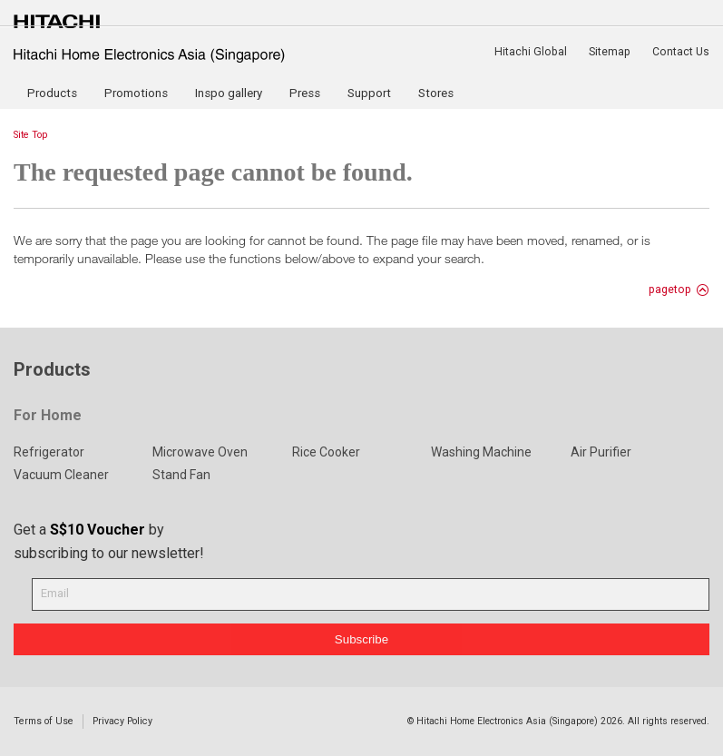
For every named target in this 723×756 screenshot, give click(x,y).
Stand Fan (181, 474)
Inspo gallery (228, 93)
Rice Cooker (326, 452)
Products (52, 93)
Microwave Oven (200, 452)
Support (369, 93)
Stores (436, 93)
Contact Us (680, 51)
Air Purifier (601, 452)
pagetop (670, 289)
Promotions (136, 93)
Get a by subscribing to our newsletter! (109, 541)
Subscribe (361, 639)
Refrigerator (49, 452)
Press (304, 93)
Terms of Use (43, 721)
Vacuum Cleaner (61, 474)
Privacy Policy (122, 721)
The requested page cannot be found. (213, 172)
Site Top (30, 135)
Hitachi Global (530, 51)
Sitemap (609, 51)
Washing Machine (481, 452)
